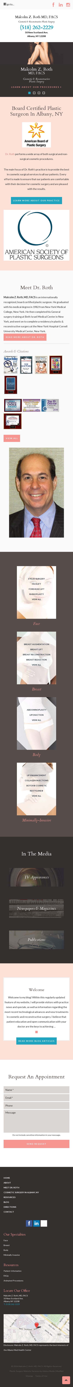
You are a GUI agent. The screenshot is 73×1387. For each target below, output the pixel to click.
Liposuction (37, 715)
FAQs (6, 1276)
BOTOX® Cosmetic (36, 785)
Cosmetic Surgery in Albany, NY (21, 1192)
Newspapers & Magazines (36, 908)
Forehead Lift (36, 589)
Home (7, 1178)
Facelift (36, 584)
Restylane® (36, 790)
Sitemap (29, 1376)
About (7, 1182)
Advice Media (48, 1371)
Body (6, 1250)
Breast (7, 1245)
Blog (6, 1202)
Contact (9, 1212)
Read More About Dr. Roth (25, 337)
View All (12, 438)
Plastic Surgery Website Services (24, 1371)
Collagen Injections (36, 780)
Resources (9, 1197)
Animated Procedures (13, 1280)
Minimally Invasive (12, 1255)
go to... (9, 4)
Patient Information (12, 1271)
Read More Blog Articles (36, 1041)
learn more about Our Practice (36, 200)
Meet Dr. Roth (11, 1187)
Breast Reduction (36, 659)
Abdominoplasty (36, 710)
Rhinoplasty (36, 594)
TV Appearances (36, 877)
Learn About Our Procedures (36, 87)
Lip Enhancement (36, 775)
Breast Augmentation (36, 644)
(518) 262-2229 (36, 27)
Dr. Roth (10, 154)
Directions (10, 1207)
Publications (36, 939)
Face (6, 1240)
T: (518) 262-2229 (12, 1304)
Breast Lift (36, 649)
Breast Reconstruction (36, 654)
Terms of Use (41, 1376)
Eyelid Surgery (36, 579)
